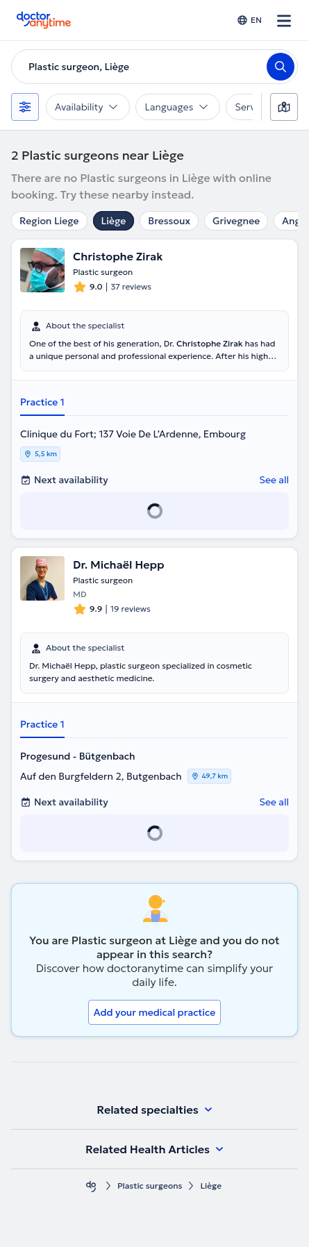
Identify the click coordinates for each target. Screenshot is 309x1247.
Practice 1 (42, 402)
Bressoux (169, 221)
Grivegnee (236, 221)
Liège (113, 221)
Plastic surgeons (150, 1185)
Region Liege (49, 221)
